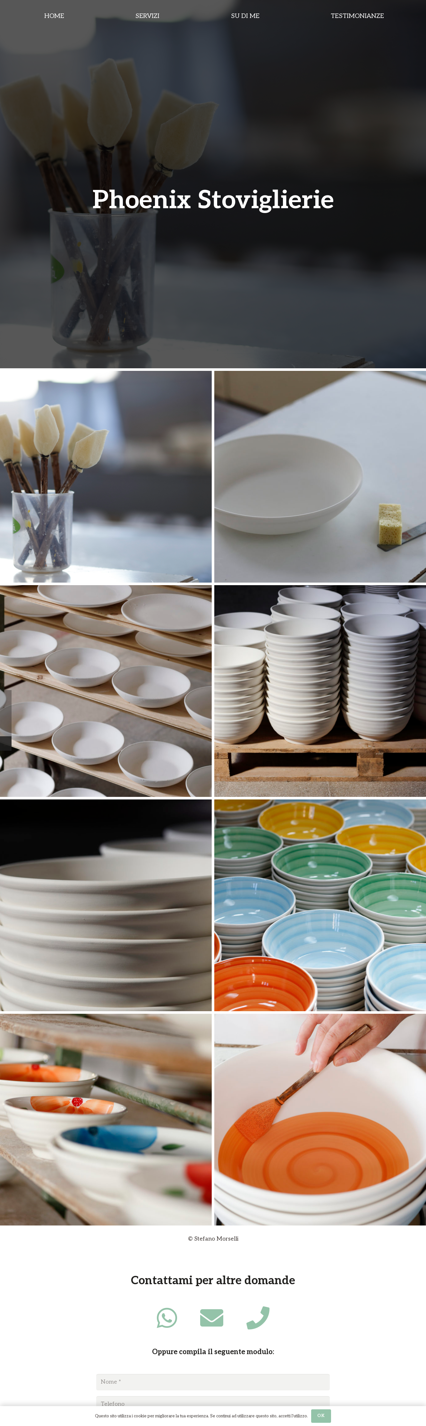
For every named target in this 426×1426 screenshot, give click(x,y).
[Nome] (213, 1382)
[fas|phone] (257, 1317)
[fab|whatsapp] (167, 1317)
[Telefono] (213, 1404)
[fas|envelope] (211, 1317)
